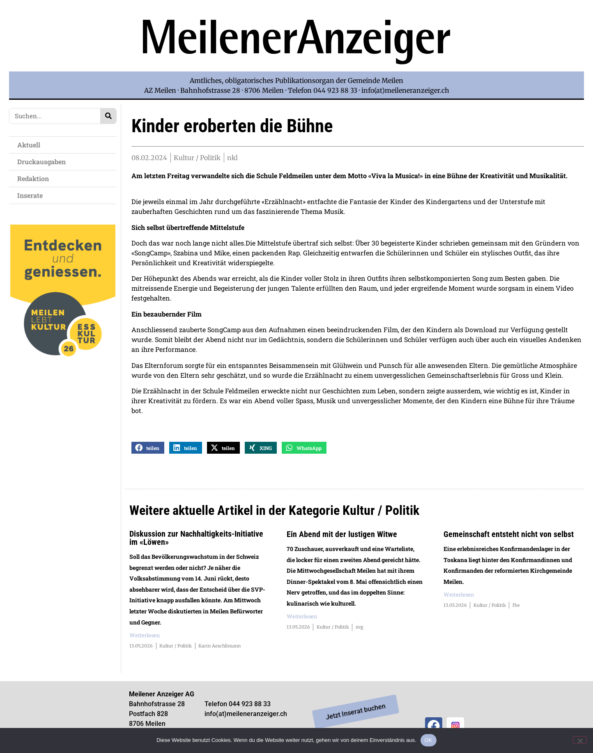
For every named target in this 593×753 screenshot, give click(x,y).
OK (428, 740)
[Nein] (580, 740)
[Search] (108, 116)
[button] (147, 449)
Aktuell (30, 144)
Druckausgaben (41, 161)
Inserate (32, 195)
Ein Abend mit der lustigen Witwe (342, 535)
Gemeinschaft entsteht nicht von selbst (509, 535)
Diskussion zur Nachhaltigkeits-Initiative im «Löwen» (196, 539)
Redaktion (35, 178)
